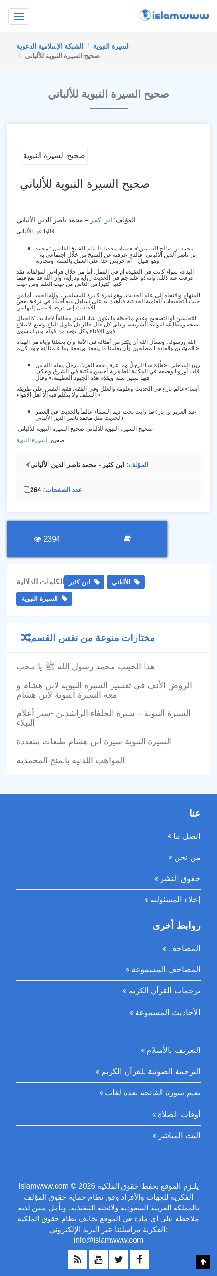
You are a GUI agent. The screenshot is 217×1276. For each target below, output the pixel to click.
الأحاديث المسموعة (168, 1012)
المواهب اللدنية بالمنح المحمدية (70, 760)
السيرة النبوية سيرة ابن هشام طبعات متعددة (93, 741)
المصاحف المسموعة (166, 969)
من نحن (187, 857)
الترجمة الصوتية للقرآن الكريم (151, 1071)
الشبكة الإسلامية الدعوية (49, 46)
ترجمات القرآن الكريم (164, 990)
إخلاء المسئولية (175, 899)
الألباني (121, 582)
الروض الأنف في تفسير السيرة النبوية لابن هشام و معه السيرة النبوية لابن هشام (104, 690)
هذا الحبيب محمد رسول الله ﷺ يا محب (85, 666)
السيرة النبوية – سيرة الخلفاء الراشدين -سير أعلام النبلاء (103, 718)
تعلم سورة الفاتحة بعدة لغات (153, 1092)
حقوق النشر (180, 878)
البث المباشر (179, 1135)
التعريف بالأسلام (173, 1050)
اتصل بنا (187, 836)
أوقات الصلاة (179, 1114)
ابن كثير (101, 220)
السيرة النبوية (111, 46)
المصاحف (184, 948)
